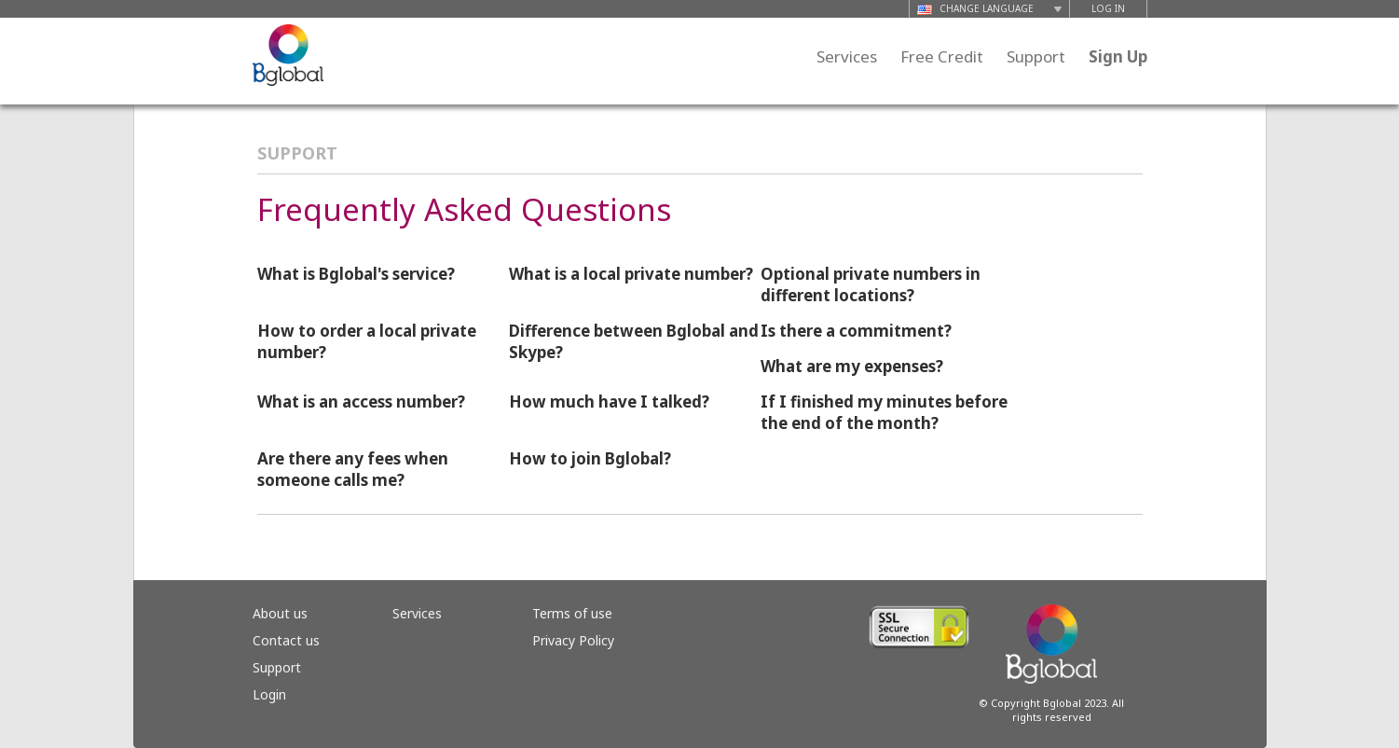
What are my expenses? (852, 366)
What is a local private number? (631, 273)
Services (846, 56)
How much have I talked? (609, 401)
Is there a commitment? (856, 330)
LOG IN (1108, 8)
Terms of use (572, 613)
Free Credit (941, 56)
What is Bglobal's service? (356, 273)
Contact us (286, 640)
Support (1036, 56)
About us (280, 613)
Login (269, 694)
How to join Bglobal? (590, 458)
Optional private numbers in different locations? (871, 284)
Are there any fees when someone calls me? (352, 469)
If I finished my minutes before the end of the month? (884, 412)
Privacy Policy (573, 640)
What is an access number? (361, 401)
